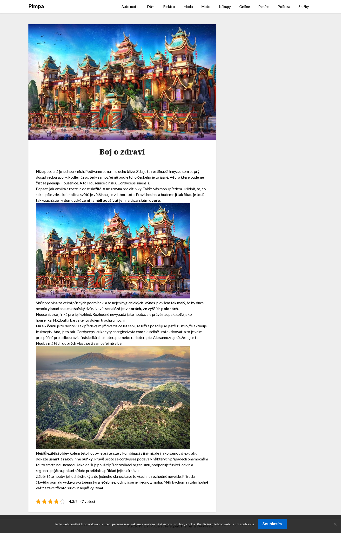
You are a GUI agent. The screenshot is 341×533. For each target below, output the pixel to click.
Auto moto (130, 6)
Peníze (263, 6)
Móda (188, 6)
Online (244, 6)
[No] (335, 524)
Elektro (169, 6)
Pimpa (36, 6)
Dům (150, 6)
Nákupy (225, 6)
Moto (205, 6)
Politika (284, 6)
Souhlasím (272, 524)
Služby (304, 6)
